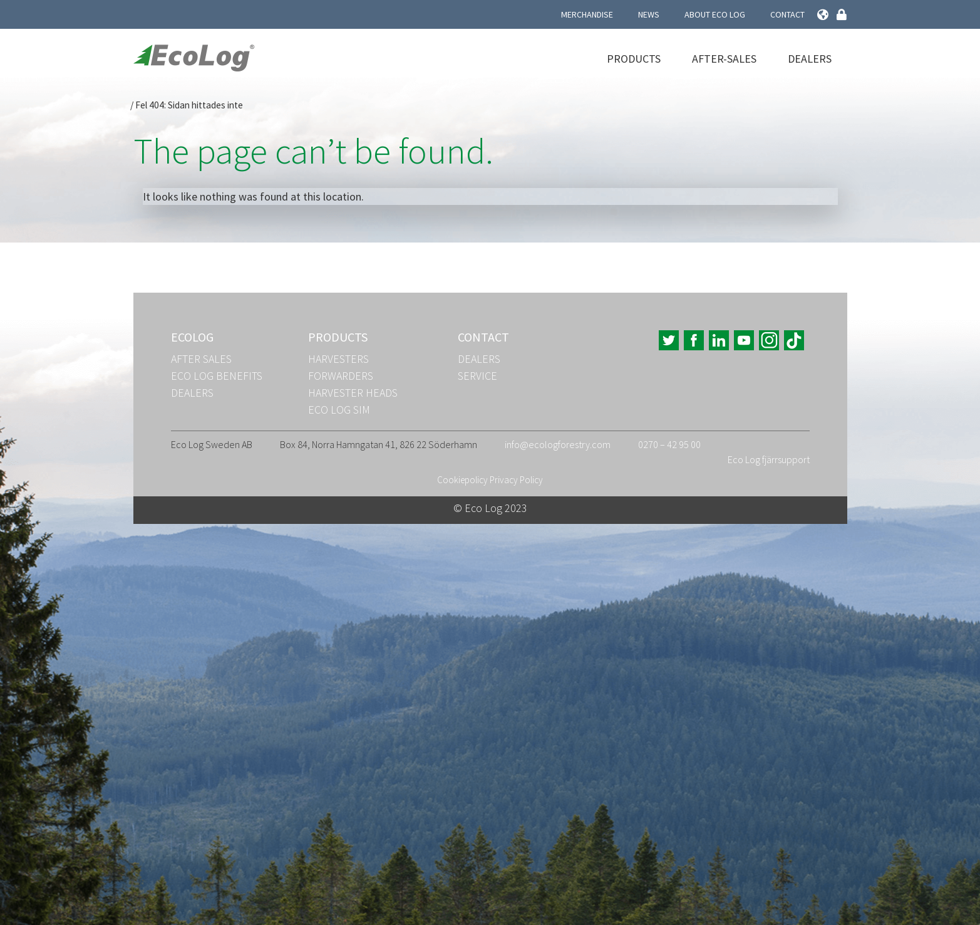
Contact (787, 14)
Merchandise (587, 14)
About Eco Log (714, 14)
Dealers (810, 58)
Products (634, 58)
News (648, 14)
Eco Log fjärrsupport (769, 459)
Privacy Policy (516, 480)
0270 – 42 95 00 (669, 444)
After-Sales (724, 58)
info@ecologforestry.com (558, 444)
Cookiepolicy (462, 480)
